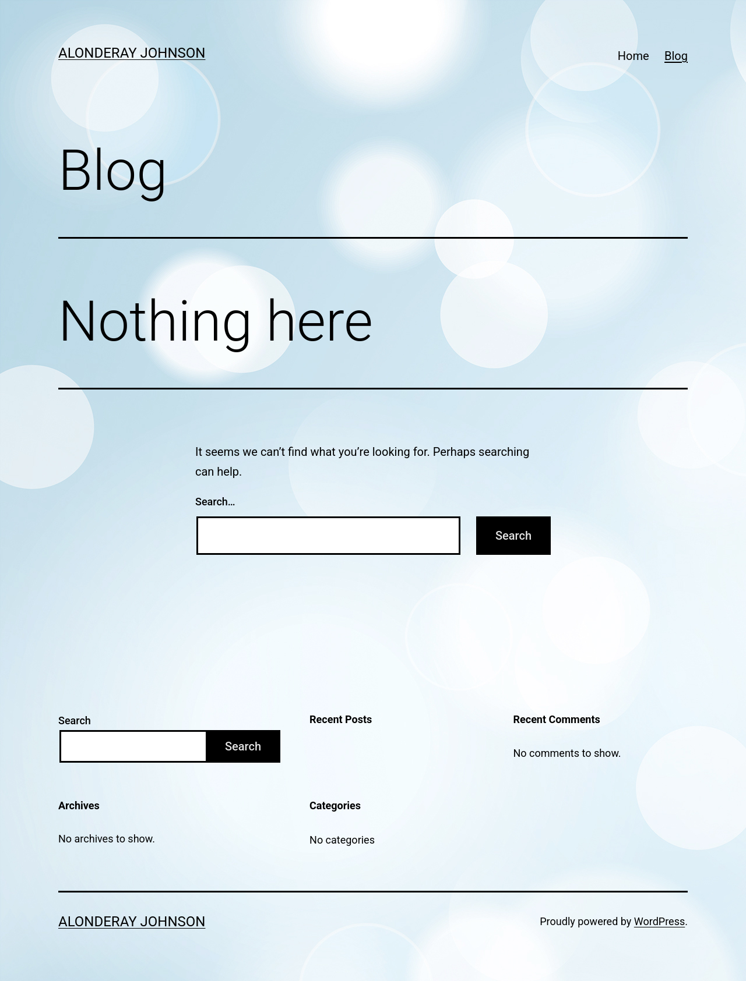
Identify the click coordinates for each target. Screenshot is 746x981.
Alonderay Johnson (131, 53)
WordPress (659, 921)
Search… (215, 501)
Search (74, 720)
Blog (676, 56)
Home (633, 56)
